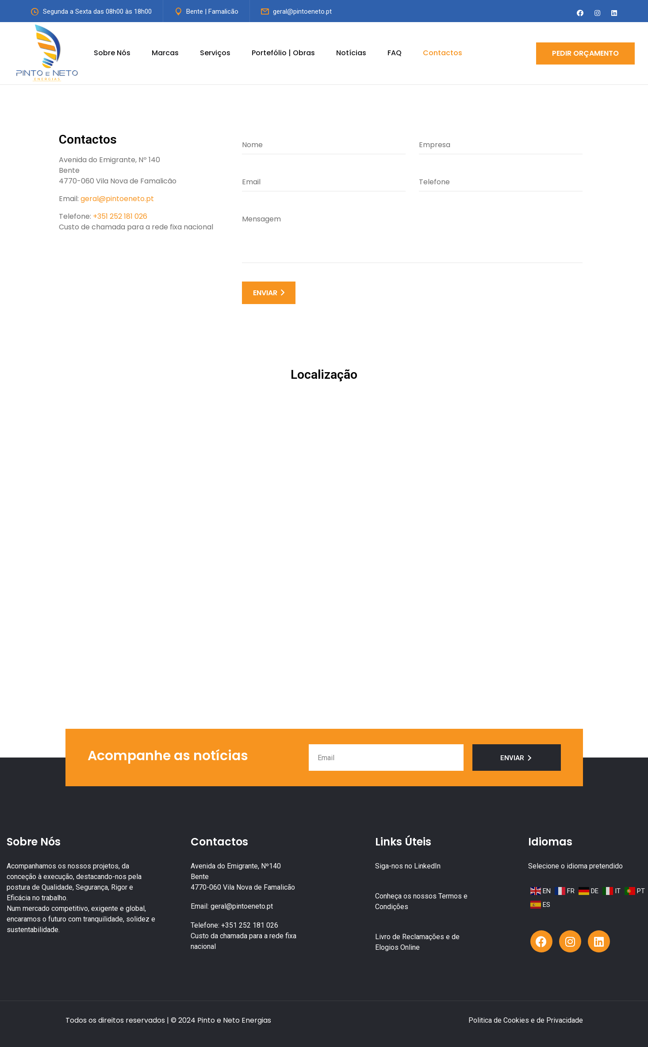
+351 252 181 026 (120, 216)
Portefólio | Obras (283, 53)
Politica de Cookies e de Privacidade (525, 1020)
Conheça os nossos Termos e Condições (421, 901)
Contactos (442, 53)
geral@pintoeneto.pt (302, 11)
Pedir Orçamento (585, 53)
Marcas (165, 53)
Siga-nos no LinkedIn (408, 866)
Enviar (516, 758)
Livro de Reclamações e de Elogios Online (417, 942)
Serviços (215, 53)
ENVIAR (268, 293)
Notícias (351, 53)
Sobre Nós (112, 53)
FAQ (394, 53)
